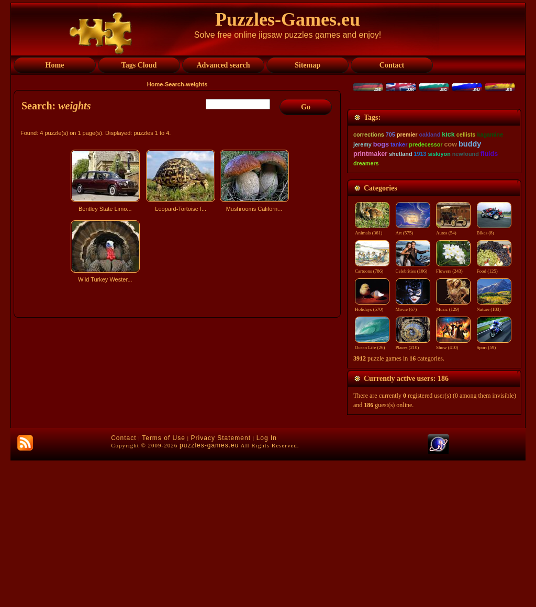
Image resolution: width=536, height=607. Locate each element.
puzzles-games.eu (209, 591)
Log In (266, 584)
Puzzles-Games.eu (287, 19)
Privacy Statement (221, 584)
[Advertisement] (178, 378)
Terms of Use (163, 584)
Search (174, 84)
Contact (123, 584)
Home (155, 84)
